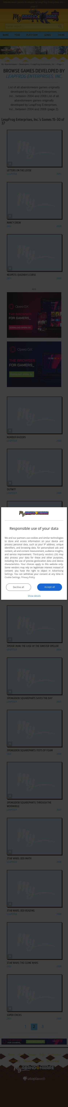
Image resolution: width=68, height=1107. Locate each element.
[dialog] (34, 553)
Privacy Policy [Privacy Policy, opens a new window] (28, 577)
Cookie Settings (12, 577)
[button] (34, 595)
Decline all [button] (18, 587)
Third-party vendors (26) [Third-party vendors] (45, 554)
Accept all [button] (49, 586)
